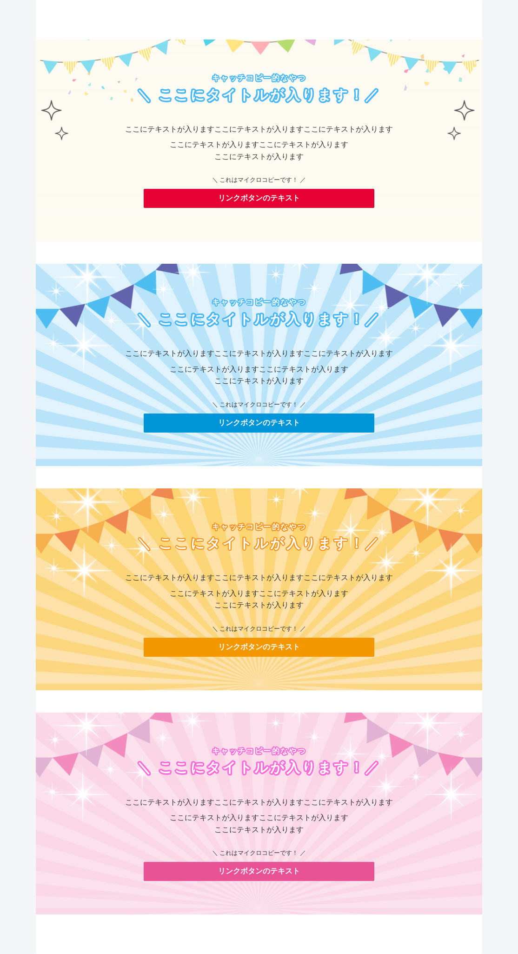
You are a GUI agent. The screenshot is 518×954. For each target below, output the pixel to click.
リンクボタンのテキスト (259, 198)
